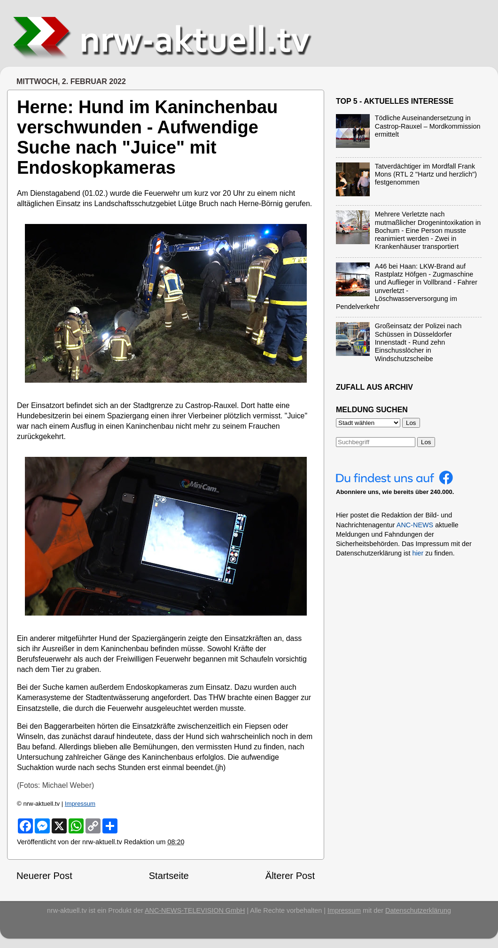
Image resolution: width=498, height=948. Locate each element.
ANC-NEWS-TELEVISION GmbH (195, 910)
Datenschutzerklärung (418, 910)
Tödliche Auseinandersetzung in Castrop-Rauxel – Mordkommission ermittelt (428, 126)
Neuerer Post (44, 876)
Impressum (80, 803)
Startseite (169, 876)
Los (426, 442)
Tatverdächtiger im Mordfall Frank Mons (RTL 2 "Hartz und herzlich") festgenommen (426, 174)
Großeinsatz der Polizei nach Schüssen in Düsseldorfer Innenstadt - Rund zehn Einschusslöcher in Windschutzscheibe (418, 342)
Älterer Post (290, 876)
